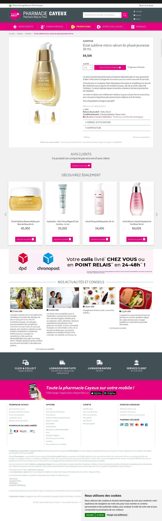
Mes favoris (87, 421)
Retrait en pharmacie (128, 409)
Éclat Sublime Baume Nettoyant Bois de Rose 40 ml (25, 223)
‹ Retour (86, 137)
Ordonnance (51, 427)
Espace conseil (52, 421)
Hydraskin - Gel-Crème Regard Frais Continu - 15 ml (62, 223)
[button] (88, 67)
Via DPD (99, 365)
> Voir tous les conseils (117, 328)
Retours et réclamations (18, 421)
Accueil (11, 34)
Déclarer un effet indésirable (57, 430)
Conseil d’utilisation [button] (98, 122)
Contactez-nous (15, 418)
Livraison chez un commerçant (132, 415)
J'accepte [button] (90, 515)
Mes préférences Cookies (56, 444)
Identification (88, 409)
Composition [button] (93, 128)
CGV (47, 433)
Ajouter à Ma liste (136, 67)
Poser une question (16, 415)
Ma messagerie (89, 424)
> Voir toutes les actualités (44, 349)
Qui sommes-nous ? (17, 409)
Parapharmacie (52, 27)
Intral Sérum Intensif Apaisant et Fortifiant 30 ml (137, 223)
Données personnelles (55, 439)
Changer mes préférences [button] (117, 515)
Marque (20, 34)
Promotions (81, 27)
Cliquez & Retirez (25, 365)
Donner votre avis (81, 166)
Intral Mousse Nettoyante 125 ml (99, 221)
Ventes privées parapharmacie (58, 418)
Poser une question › (141, 137)
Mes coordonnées (90, 412)
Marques (138, 27)
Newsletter (50, 424)
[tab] (116, 122)
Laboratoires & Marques (55, 412)
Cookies (49, 441)
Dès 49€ (62, 367)
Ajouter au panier (110, 67)
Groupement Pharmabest (19, 412)
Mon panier (87, 418)
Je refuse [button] (100, 515)
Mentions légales (52, 436)
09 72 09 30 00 (136, 365)
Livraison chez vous (128, 412)
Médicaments (23, 27)
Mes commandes (90, 415)
